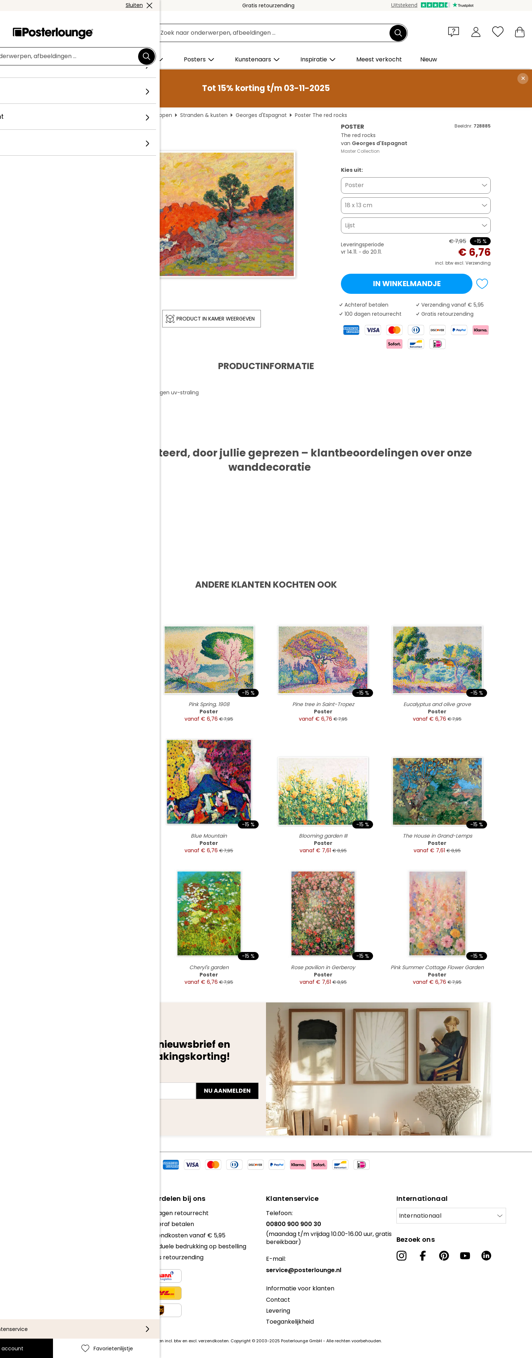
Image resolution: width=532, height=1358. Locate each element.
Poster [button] (354, 185)
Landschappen (153, 115)
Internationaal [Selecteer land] (420, 1215)
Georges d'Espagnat (261, 115)
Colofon (16, 1283)
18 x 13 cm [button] (358, 205)
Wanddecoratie (106, 115)
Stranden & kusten (204, 115)
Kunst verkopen (28, 1231)
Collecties (19, 1213)
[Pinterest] (444, 1256)
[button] (455, 31)
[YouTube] (465, 1256)
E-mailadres (65, 1077)
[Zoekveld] (274, 33)
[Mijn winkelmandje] (520, 32)
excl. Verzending (473, 263)
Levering (278, 1310)
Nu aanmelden (227, 1090)
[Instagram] (401, 1256)
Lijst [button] (350, 225)
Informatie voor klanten (300, 1288)
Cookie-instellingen (33, 1272)
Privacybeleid (24, 1261)
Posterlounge (62, 115)
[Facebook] (423, 1256)
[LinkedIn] (486, 1256)
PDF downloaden (73, 435)
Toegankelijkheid (290, 1321)
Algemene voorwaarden (40, 1250)
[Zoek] (398, 32)
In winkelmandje (407, 283)
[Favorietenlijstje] (498, 32)
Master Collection (360, 151)
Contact (278, 1300)
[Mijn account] (476, 32)
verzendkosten (213, 1341)
